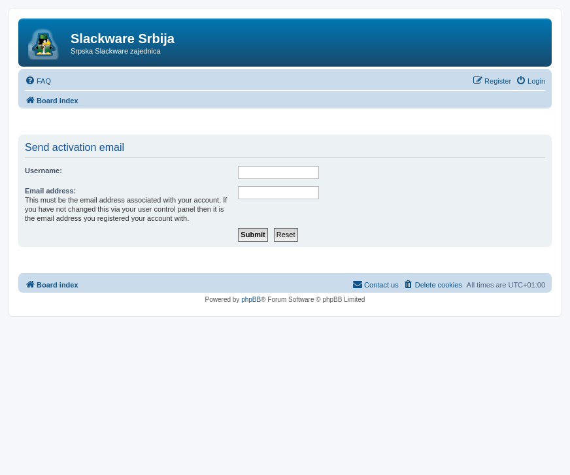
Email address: (50, 191)
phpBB (251, 299)
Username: (43, 170)
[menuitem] (38, 81)
